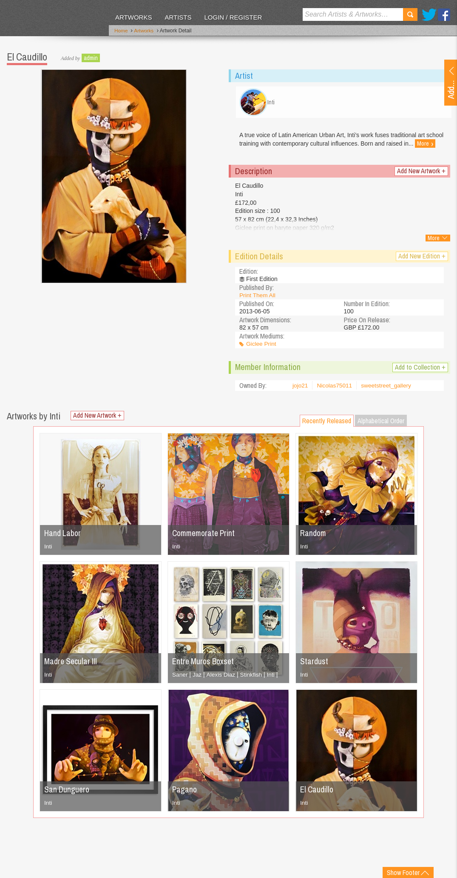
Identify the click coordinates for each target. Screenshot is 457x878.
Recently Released (326, 423)
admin (91, 57)
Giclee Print (261, 346)
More (249, 150)
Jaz (197, 676)
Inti (48, 548)
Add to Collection (420, 369)
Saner (180, 676)
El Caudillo (317, 791)
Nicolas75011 (335, 387)
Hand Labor (63, 535)
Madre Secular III (71, 663)
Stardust (314, 663)
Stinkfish (252, 676)
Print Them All (257, 297)
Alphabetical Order (381, 423)
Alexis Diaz (221, 676)
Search (410, 14)
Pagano (185, 791)
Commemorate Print (205, 535)
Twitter (429, 15)
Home (121, 31)
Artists (178, 17)
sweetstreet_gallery (388, 387)
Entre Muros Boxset (204, 663)
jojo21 (300, 387)
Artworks (133, 17)
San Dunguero (67, 791)
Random (313, 535)
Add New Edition (422, 258)
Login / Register (233, 17)
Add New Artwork (421, 173)
